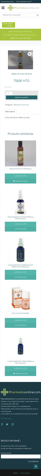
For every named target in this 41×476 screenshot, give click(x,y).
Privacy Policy (25, 473)
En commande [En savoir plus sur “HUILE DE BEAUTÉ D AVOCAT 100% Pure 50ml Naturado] (20, 229)
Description (10, 111)
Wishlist (15, 473)
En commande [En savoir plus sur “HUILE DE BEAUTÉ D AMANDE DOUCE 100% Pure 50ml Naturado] (20, 277)
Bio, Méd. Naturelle (11, 35)
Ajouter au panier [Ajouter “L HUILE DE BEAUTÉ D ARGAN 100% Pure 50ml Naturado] (22, 373)
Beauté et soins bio (21, 105)
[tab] (10, 111)
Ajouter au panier (21, 97)
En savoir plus (6, 418)
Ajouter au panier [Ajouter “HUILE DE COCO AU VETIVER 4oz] (22, 181)
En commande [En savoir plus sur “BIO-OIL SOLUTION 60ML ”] (20, 325)
